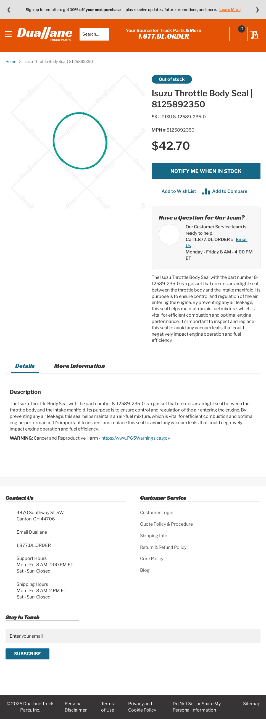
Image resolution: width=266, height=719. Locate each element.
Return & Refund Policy (163, 547)
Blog (145, 570)
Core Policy (151, 558)
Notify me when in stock (205, 175)
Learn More (230, 9)
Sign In (218, 36)
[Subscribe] (27, 653)
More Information (79, 369)
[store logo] (45, 36)
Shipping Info (153, 535)
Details (25, 369)
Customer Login (156, 512)
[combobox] (95, 36)
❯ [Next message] (257, 9)
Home (11, 65)
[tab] (25, 370)
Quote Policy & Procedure (166, 524)
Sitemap (251, 703)
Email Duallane (32, 532)
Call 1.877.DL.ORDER (208, 242)
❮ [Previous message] (9, 9)
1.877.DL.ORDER (162, 37)
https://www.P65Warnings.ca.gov (135, 441)
